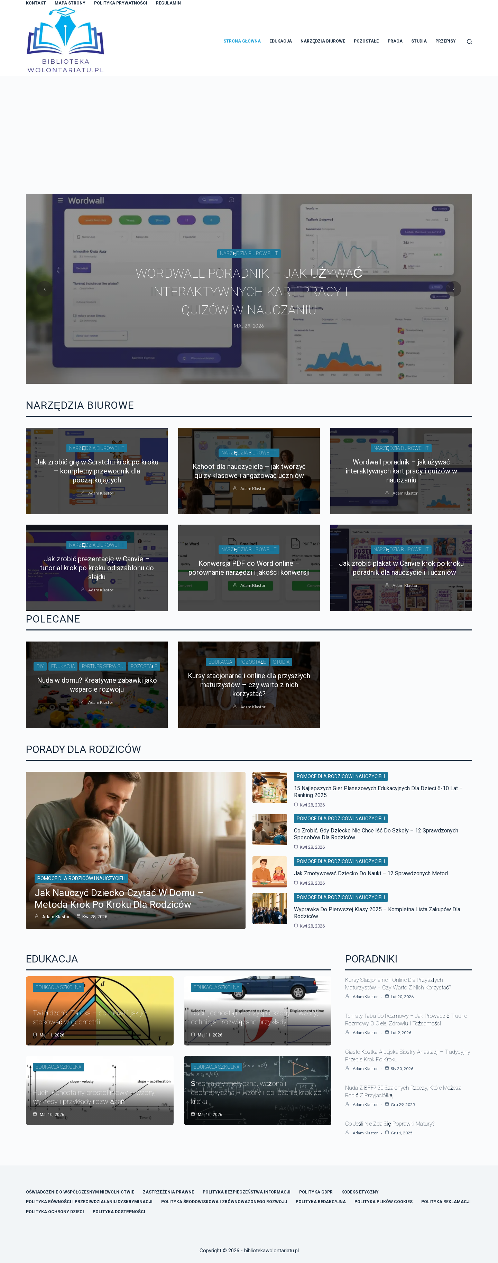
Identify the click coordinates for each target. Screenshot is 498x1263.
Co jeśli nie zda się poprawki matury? (389, 1124)
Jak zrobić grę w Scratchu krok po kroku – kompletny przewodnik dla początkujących (96, 471)
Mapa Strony (70, 3)
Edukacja (280, 41)
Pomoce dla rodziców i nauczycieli (81, 878)
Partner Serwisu (102, 666)
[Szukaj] (469, 41)
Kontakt (36, 3)
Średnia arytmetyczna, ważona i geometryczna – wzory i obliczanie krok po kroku (256, 1092)
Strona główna (242, 41)
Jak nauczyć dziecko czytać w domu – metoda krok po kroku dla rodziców (119, 898)
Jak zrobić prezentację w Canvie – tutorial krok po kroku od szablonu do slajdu (97, 568)
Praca (395, 41)
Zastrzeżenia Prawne (168, 1192)
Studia (419, 41)
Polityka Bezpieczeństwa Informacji (247, 1192)
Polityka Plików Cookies (383, 1201)
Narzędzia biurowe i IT (249, 254)
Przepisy (445, 41)
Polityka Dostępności (119, 1211)
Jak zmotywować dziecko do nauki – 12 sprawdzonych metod (371, 873)
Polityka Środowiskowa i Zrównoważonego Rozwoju (224, 1201)
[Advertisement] (249, 128)
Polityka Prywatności (120, 3)
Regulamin (168, 3)
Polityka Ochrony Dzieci (55, 1211)
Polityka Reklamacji (446, 1201)
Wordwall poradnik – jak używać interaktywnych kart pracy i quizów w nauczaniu (249, 291)
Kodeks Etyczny (360, 1192)
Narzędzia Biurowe (323, 41)
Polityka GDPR (316, 1192)
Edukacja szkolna (58, 987)
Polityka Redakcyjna (321, 1201)
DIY (40, 666)
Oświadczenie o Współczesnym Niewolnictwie (80, 1192)
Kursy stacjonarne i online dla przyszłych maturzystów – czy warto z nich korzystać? (249, 685)
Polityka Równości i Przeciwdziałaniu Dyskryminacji (89, 1201)
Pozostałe (366, 41)
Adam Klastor (100, 493)
